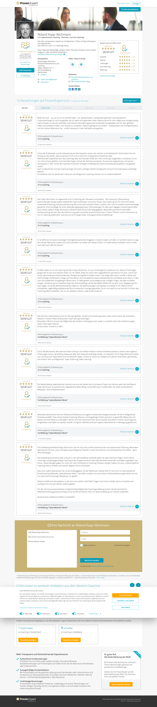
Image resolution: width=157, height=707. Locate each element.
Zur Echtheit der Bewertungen (25, 63)
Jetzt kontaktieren (129, 9)
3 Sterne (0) (89, 108)
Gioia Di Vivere (109, 593)
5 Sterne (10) (45, 108)
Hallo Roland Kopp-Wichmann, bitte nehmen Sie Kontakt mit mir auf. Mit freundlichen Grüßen (52, 549)
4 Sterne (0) (67, 108)
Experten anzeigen (28, 639)
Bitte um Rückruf (89, 545)
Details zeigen (93, 703)
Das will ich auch (124, 3)
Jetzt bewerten (25, 70)
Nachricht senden (91, 560)
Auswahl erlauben (125, 690)
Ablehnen (125, 696)
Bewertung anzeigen (136, 75)
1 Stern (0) (131, 108)
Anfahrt (43, 75)
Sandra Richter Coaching (29, 593)
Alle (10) (24, 108)
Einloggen (136, 4)
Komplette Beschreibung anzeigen (51, 54)
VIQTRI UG (65, 593)
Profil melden (101, 578)
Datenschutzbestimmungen (38, 697)
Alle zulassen (125, 684)
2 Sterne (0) (110, 108)
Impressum (24, 697)
